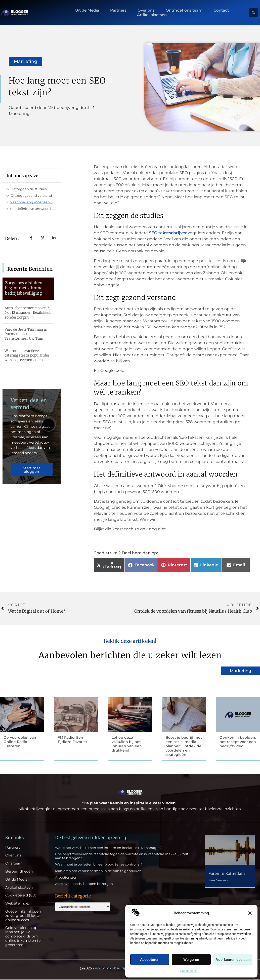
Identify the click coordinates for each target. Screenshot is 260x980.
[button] (249, 913)
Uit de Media (87, 10)
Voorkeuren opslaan (233, 959)
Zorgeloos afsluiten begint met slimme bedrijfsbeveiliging (23, 288)
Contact (221, 10)
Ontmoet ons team (184, 10)
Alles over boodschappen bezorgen (84, 884)
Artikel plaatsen (152, 15)
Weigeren (191, 959)
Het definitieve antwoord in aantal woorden (33, 209)
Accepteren (149, 959)
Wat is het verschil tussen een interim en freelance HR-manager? (108, 848)
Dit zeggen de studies (29, 189)
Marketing (25, 61)
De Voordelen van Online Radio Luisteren (20, 741)
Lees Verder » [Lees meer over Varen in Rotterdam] (219, 881)
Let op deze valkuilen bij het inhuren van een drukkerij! (127, 743)
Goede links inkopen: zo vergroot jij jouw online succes (23, 916)
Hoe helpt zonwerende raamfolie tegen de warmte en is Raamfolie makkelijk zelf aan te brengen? (121, 856)
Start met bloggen (31, 471)
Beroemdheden (19, 872)
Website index (17, 904)
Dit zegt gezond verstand (31, 195)
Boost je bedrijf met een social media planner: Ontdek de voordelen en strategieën (183, 746)
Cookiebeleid (189, 971)
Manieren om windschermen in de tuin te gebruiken (98, 871)
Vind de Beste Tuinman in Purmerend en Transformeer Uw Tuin (26, 334)
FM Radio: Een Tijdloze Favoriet (72, 739)
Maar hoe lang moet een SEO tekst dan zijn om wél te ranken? (33, 202)
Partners (118, 10)
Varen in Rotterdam (227, 874)
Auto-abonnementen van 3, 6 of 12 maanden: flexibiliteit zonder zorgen (28, 312)
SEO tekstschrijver (168, 232)
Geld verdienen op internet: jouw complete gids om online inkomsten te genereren (22, 936)
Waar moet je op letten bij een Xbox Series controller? (99, 865)
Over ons (146, 10)
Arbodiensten (66, 878)
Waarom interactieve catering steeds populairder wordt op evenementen (27, 355)
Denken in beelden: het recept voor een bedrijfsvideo (238, 741)
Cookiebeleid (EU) (20, 896)
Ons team (14, 864)
